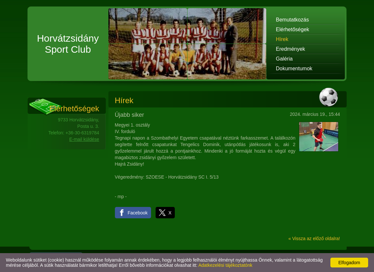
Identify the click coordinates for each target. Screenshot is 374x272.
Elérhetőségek (292, 29)
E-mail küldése (84, 139)
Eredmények (290, 49)
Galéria (284, 58)
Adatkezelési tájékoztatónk (225, 265)
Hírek (282, 39)
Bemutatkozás (292, 19)
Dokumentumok (294, 68)
